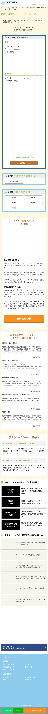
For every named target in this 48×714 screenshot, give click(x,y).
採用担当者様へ (8, 669)
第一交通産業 (14, 181)
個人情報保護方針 (31, 677)
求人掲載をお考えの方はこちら (23, 647)
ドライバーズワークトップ (9, 7)
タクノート (28, 667)
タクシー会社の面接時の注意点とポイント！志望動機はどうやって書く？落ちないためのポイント (23, 577)
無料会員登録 (24, 318)
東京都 (14, 208)
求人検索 (28, 664)
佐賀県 (33, 203)
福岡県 (33, 7)
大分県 (14, 203)
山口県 (33, 197)
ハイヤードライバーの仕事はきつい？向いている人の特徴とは (23, 600)
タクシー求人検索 (24, 7)
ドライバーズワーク (10, 657)
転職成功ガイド (8, 667)
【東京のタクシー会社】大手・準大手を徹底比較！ (23, 589)
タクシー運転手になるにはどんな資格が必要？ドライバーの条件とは (23, 543)
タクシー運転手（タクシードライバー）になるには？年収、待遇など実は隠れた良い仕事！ (23, 566)
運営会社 (28, 679)
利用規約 (6, 677)
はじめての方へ (8, 664)
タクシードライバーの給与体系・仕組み (21, 554)
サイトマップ (7, 679)
